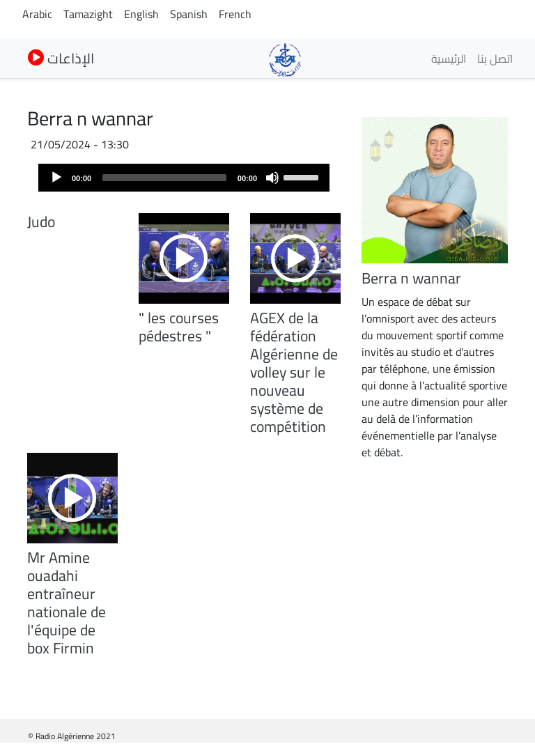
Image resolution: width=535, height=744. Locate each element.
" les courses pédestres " (179, 327)
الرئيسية (448, 58)
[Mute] (272, 178)
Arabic (37, 13)
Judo (41, 221)
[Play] (56, 178)
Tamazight (88, 13)
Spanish (189, 13)
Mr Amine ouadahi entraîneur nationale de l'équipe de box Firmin (66, 602)
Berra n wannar (411, 278)
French (235, 13)
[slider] (164, 177)
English (141, 13)
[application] (183, 178)
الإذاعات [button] (61, 58)
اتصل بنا (495, 58)
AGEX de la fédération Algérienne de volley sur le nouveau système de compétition (294, 372)
